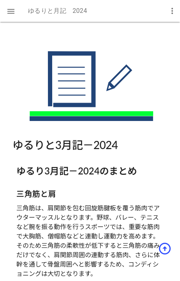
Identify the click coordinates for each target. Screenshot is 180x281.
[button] (11, 11)
